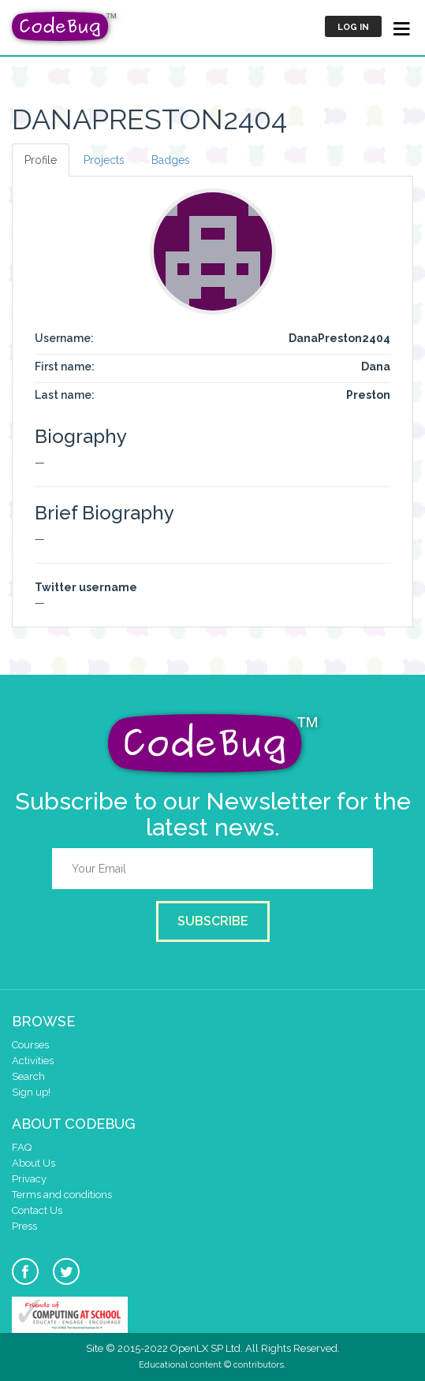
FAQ (22, 1147)
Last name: (65, 395)
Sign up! (31, 1092)
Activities (33, 1060)
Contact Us (37, 1210)
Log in (353, 27)
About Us (33, 1163)
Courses (30, 1045)
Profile (40, 160)
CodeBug (64, 26)
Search (28, 1076)
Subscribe (212, 921)
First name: (65, 366)
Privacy (29, 1179)
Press (24, 1226)
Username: (64, 338)
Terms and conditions (62, 1194)
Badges (170, 160)
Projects (104, 160)
